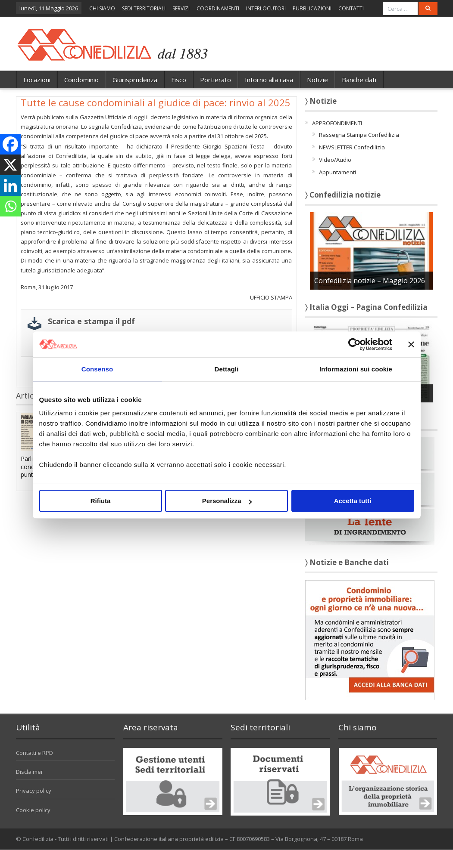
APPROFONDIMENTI (337, 123)
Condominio (81, 79)
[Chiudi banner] (411, 344)
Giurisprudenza (134, 79)
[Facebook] (10, 144)
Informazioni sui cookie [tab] (355, 369)
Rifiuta (101, 500)
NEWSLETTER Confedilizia (352, 147)
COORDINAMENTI (218, 8)
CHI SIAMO (102, 8)
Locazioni (36, 79)
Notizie (317, 79)
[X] (10, 165)
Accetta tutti (353, 500)
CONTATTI (351, 8)
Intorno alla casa (269, 79)
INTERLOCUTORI (266, 8)
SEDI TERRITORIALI (144, 8)
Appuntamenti (337, 172)
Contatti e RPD (34, 753)
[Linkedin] (10, 185)
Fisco (178, 79)
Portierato (215, 79)
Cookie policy (33, 810)
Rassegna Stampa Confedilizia (359, 135)
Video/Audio (335, 160)
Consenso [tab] (97, 369)
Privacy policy (33, 790)
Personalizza (227, 500)
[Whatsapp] (10, 206)
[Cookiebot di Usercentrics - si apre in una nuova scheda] (354, 344)
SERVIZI (181, 8)
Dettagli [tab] (227, 369)
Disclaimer (29, 772)
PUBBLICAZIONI (312, 8)
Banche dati (359, 79)
